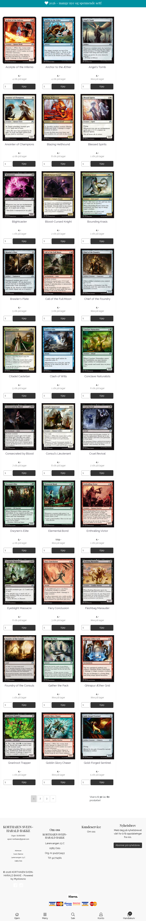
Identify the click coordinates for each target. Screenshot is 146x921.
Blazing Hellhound (58, 144)
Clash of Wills (58, 376)
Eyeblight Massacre (19, 608)
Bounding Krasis (97, 221)
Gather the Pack (58, 685)
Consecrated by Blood (19, 453)
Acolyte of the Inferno (19, 67)
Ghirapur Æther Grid (97, 685)
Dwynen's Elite (19, 530)
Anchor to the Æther (58, 67)
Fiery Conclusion (58, 608)
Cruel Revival (97, 453)
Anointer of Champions (19, 144)
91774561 (57, 858)
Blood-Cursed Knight (58, 221)
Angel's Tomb (97, 67)
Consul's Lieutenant (58, 453)
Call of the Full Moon (58, 298)
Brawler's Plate (19, 298)
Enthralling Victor (97, 530)
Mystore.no (20, 879)
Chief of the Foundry (97, 298)
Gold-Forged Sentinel (97, 762)
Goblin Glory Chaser (58, 762)
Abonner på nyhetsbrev (127, 845)
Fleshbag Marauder (97, 608)
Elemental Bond (58, 530)
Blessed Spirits (97, 144)
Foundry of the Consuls (19, 685)
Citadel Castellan (19, 376)
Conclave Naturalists (97, 376)
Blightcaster (19, 221)
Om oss (91, 831)
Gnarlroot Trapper (19, 762)
